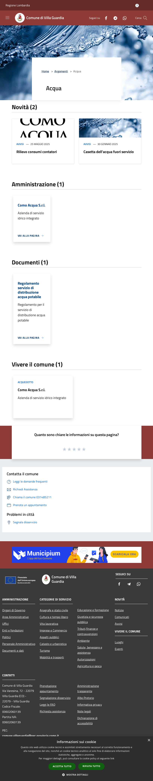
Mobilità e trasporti (52, 657)
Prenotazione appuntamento (49, 688)
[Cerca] (145, 18)
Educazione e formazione (93, 610)
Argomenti (61, 71)
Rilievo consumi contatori (36, 152)
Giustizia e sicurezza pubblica (90, 619)
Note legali (84, 711)
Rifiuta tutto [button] (91, 766)
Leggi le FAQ (47, 704)
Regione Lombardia (18, 5)
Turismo (45, 650)
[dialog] (76, 758)
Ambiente (83, 640)
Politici (6, 637)
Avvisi (20, 144)
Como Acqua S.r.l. (31, 390)
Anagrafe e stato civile (54, 610)
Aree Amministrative (15, 617)
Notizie (119, 610)
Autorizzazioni (86, 659)
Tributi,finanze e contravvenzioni (87, 631)
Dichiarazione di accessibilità (87, 720)
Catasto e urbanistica (53, 644)
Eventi (119, 649)
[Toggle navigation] (7, 17)
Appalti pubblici (49, 637)
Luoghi (119, 642)
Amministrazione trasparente (88, 688)
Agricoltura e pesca (89, 666)
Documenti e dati (13, 650)
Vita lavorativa (49, 623)
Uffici (5, 623)
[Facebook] (104, 17)
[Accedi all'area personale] (137, 5)
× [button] (148, 740)
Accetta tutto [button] (62, 766)
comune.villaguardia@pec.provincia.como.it (30, 735)
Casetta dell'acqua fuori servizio (108, 152)
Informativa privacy (89, 704)
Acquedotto (25, 382)
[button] (76, 775)
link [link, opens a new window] (112, 758)
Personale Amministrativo (18, 644)
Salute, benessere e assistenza (89, 650)
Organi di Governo (13, 610)
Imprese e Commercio (53, 630)
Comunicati (122, 617)
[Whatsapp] (123, 17)
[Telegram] (114, 17)
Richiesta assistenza (52, 711)
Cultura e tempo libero (54, 617)
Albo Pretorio (85, 698)
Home (45, 71)
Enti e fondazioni (12, 630)
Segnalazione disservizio (55, 698)
